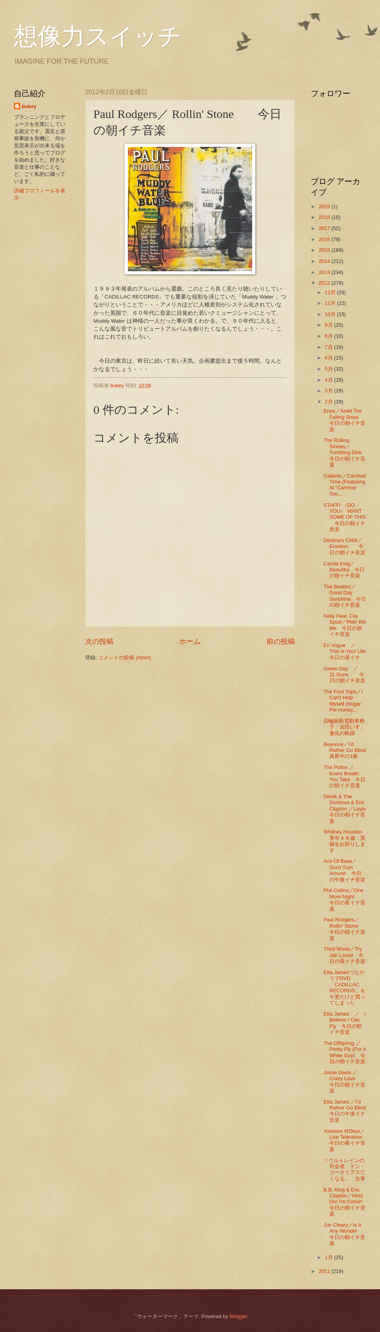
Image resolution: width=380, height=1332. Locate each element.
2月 (329, 402)
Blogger (238, 1316)
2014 (325, 261)
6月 (329, 358)
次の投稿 (99, 641)
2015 (325, 250)
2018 (325, 217)
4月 (329, 380)
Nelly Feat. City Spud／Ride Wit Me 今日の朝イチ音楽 (344, 625)
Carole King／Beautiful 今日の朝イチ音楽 (344, 570)
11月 (331, 303)
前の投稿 (280, 641)
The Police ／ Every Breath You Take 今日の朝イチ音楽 (344, 776)
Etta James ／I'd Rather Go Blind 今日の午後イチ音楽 (347, 1111)
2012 (325, 283)
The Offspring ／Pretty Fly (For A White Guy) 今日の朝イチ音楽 (344, 1052)
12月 (331, 292)
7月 (329, 347)
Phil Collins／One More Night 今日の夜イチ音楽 (344, 899)
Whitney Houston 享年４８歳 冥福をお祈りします (346, 841)
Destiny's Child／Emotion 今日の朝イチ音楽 (344, 546)
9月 (329, 325)
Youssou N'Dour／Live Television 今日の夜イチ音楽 (348, 1140)
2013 (325, 272)
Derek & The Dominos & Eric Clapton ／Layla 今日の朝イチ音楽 (347, 808)
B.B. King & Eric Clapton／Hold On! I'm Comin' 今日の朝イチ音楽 (345, 1202)
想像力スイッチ (98, 36)
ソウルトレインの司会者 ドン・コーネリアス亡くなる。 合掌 (344, 1169)
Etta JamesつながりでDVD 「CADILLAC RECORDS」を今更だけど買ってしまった (344, 987)
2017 (325, 228)
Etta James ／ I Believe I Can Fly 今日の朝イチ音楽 (344, 1023)
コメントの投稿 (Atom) (124, 657)
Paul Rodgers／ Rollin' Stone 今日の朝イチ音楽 (345, 929)
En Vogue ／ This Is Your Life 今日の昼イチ (349, 651)
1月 (329, 1257)
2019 (325, 206)
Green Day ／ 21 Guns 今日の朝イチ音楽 (344, 675)
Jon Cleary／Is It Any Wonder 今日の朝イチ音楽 (344, 1234)
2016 (325, 239)
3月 (329, 391)
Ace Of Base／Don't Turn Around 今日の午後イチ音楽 (344, 870)
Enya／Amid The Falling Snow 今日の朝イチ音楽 (344, 420)
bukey (29, 106)
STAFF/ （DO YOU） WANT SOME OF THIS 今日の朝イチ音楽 (344, 517)
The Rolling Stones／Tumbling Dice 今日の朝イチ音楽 (345, 452)
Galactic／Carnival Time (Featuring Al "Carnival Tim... (344, 485)
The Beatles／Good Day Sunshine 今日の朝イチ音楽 (344, 596)
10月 (331, 314)
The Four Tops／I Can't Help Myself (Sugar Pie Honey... (343, 701)
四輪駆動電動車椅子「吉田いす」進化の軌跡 (344, 727)
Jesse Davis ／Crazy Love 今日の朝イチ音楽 (344, 1081)
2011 (325, 1271)
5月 (329, 369)
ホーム (190, 641)
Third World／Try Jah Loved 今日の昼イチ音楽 (344, 955)
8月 (329, 336)
